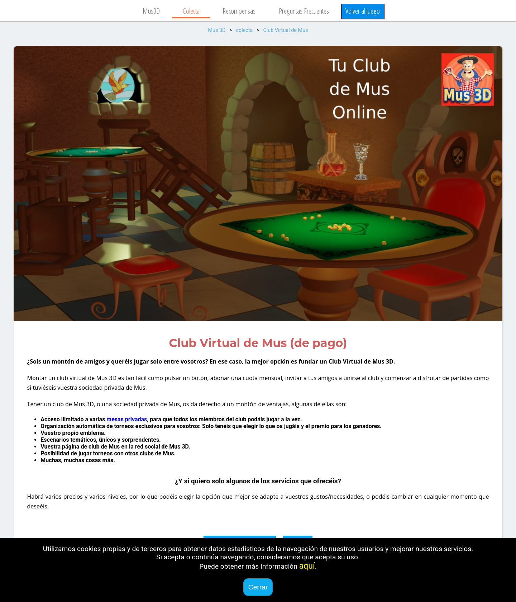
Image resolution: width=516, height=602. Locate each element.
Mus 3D (216, 30)
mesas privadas (126, 419)
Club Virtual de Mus (285, 30)
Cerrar (258, 587)
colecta (244, 30)
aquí (307, 566)
